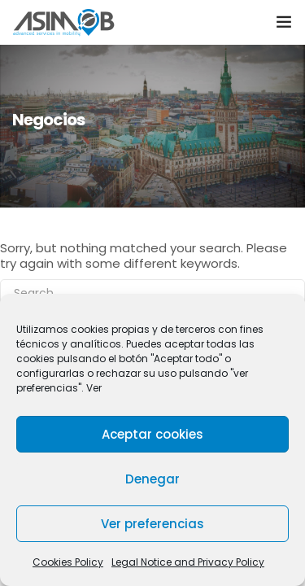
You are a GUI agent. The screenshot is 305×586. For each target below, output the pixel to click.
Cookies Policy (68, 562)
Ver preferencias (152, 523)
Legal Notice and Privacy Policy (187, 562)
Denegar (152, 479)
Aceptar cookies (152, 434)
